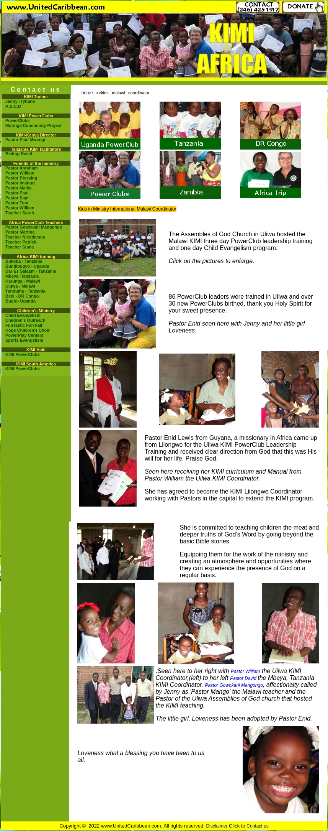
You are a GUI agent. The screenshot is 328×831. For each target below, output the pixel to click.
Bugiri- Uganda (20, 301)
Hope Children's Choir (27, 330)
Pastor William (19, 173)
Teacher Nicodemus (25, 237)
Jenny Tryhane (20, 101)
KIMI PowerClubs (22, 354)
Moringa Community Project (33, 125)
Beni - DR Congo (22, 296)
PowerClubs (17, 120)
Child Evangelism (23, 315)
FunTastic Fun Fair (24, 325)
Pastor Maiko (18, 188)
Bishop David (18, 153)
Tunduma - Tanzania (25, 291)
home (87, 92)
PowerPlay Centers (24, 335)
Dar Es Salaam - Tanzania (30, 271)
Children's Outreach (25, 320)
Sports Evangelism (24, 340)
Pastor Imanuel (20, 183)
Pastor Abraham (21, 168)
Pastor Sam (17, 198)
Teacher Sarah (19, 213)
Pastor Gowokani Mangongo (33, 227)
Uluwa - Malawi (20, 286)
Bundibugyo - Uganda (27, 266)
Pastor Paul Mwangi (25, 139)
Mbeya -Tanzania (22, 276)
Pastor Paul (17, 193)
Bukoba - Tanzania (23, 261)
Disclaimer (216, 826)
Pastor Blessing (21, 178)
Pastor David (244, 678)
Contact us (257, 826)
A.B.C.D (13, 106)
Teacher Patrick (20, 242)
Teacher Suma (19, 247)
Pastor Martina (19, 232)
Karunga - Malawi (22, 281)
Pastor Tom (16, 203)
